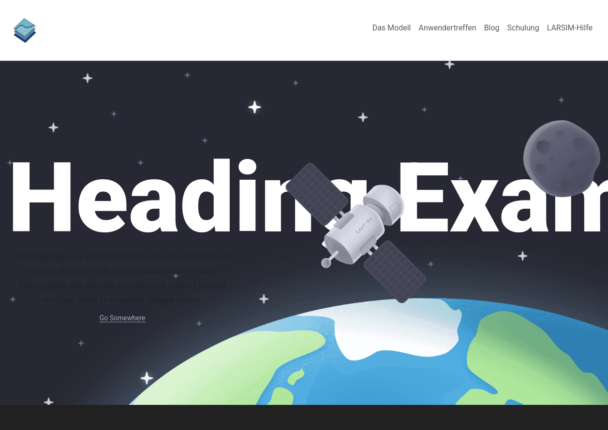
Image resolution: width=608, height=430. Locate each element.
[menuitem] (392, 28)
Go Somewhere (123, 318)
